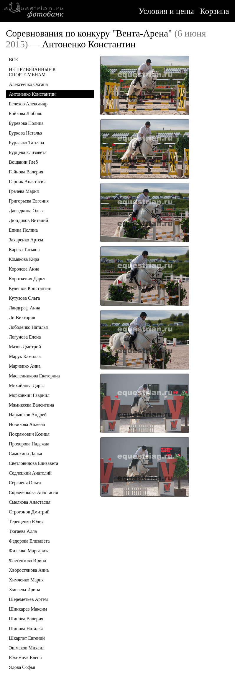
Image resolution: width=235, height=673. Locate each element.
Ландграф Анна (24, 307)
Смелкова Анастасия (29, 502)
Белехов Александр (28, 103)
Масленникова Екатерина (34, 375)
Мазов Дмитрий (25, 346)
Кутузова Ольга (24, 298)
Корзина (214, 11)
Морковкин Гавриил (29, 395)
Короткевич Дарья (27, 278)
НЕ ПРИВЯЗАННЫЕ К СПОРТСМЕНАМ (32, 72)
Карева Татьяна (24, 249)
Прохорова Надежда (29, 443)
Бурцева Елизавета (28, 152)
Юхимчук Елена (25, 657)
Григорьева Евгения (29, 200)
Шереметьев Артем (28, 599)
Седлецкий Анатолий (30, 472)
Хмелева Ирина (24, 589)
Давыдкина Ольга (27, 210)
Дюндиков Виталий (28, 220)
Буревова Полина (26, 123)
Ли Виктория (22, 317)
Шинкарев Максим (28, 608)
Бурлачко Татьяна (26, 142)
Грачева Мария (24, 191)
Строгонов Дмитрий (29, 511)
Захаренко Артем (26, 239)
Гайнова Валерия (26, 171)
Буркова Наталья (25, 132)
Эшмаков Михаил (27, 647)
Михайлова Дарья (27, 385)
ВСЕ (13, 59)
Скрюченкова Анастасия (33, 492)
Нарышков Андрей (28, 414)
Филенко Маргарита (29, 550)
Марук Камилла (25, 356)
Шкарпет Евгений (27, 638)
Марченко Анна (24, 366)
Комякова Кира (24, 259)
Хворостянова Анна (29, 570)
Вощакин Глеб (23, 162)
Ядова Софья (22, 667)
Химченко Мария (26, 579)
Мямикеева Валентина (31, 404)
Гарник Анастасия (27, 181)
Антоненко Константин (32, 94)
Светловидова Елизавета (33, 463)
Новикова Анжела (27, 424)
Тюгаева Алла (23, 531)
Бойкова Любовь (25, 113)
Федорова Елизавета (29, 540)
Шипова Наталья (26, 628)
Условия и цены (166, 11)
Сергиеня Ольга (25, 482)
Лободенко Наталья (28, 327)
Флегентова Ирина (27, 560)
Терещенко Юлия (26, 521)
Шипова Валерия (26, 618)
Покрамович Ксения (29, 434)
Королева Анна (24, 268)
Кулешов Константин (30, 288)
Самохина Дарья (25, 453)
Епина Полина (23, 230)
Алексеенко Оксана (28, 84)
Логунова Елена (25, 336)
